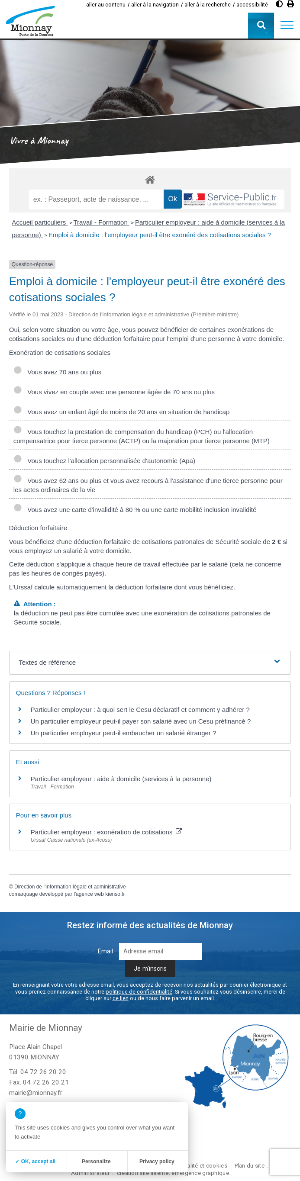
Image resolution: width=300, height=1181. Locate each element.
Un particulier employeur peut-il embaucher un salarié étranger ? (123, 733)
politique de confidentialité (139, 991)
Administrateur (90, 1173)
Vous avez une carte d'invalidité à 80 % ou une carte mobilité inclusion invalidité (135, 509)
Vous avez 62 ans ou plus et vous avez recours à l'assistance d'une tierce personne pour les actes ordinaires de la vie (148, 485)
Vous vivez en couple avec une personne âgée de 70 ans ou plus (114, 392)
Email (105, 951)
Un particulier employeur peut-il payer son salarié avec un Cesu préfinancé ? (141, 721)
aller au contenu (106, 4)
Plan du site (250, 1165)
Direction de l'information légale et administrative (70, 887)
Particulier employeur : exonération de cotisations (106, 832)
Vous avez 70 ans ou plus (57, 372)
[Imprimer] (290, 4)
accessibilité (252, 4)
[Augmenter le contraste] (279, 4)
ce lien (121, 998)
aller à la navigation (155, 4)
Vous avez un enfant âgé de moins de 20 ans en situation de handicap (121, 411)
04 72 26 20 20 (43, 1072)
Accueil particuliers (40, 222)
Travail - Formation (101, 222)
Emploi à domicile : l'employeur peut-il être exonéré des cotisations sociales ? (159, 234)
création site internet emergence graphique (173, 1173)
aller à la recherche (207, 4)
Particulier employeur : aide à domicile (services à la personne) (121, 778)
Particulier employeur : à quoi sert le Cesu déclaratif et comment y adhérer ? (140, 709)
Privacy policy (156, 1161)
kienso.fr (115, 894)
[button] (287, 26)
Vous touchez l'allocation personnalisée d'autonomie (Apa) (104, 460)
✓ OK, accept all (35, 1161)
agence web (90, 894)
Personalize (96, 1161)
